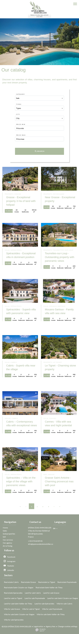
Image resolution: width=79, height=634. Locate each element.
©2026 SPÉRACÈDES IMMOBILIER (16, 626)
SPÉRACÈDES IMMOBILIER (39, 528)
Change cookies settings (67, 626)
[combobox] (39, 98)
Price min (20, 124)
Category (20, 94)
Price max (21, 135)
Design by (40, 630)
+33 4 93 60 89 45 (35, 541)
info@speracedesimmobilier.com (41, 544)
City (18, 114)
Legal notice (38, 626)
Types (18, 104)
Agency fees (50, 626)
